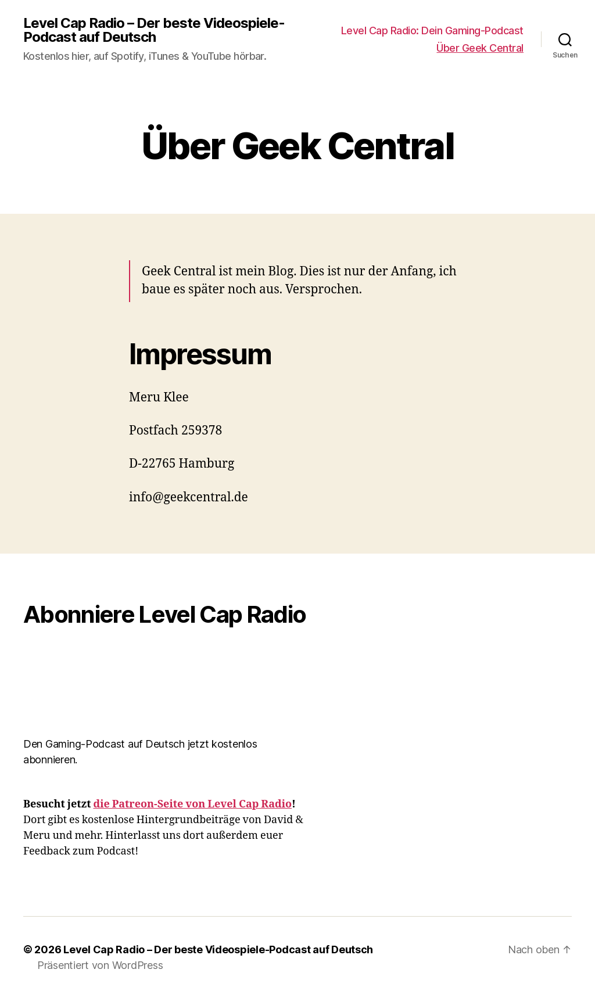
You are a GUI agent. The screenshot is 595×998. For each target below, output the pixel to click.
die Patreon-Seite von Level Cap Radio (192, 804)
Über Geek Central (480, 48)
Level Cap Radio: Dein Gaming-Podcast (432, 30)
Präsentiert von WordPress (100, 965)
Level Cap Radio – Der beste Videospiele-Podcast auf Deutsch (154, 30)
